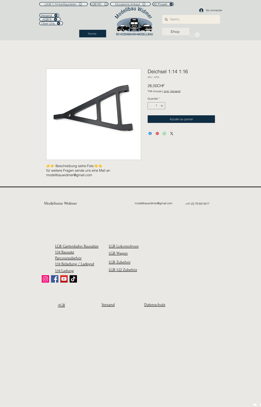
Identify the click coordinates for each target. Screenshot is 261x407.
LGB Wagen (118, 253)
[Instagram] (45, 279)
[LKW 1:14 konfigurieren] (63, 4)
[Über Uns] (51, 23)
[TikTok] (73, 279)
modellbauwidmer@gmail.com (153, 203)
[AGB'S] (50, 19)
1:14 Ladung (64, 270)
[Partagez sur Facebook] (150, 133)
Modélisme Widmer (60, 203)
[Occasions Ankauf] (130, 4)
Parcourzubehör (68, 258)
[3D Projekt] (163, 4)
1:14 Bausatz (64, 252)
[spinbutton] (156, 105)
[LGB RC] (99, 4)
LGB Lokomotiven (124, 246)
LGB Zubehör (120, 262)
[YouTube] (64, 279)
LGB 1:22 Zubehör (123, 269)
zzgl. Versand (172, 91)
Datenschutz (154, 304)
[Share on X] (171, 133)
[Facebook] (54, 279)
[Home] (92, 33)
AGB (61, 305)
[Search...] (191, 19)
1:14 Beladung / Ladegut (74, 264)
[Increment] (162, 105)
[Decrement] (150, 105)
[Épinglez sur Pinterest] (157, 133)
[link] (194, 34)
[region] (60, 314)
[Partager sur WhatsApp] (164, 133)
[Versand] (49, 15)
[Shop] (175, 31)
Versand (108, 304)
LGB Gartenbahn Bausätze (77, 246)
